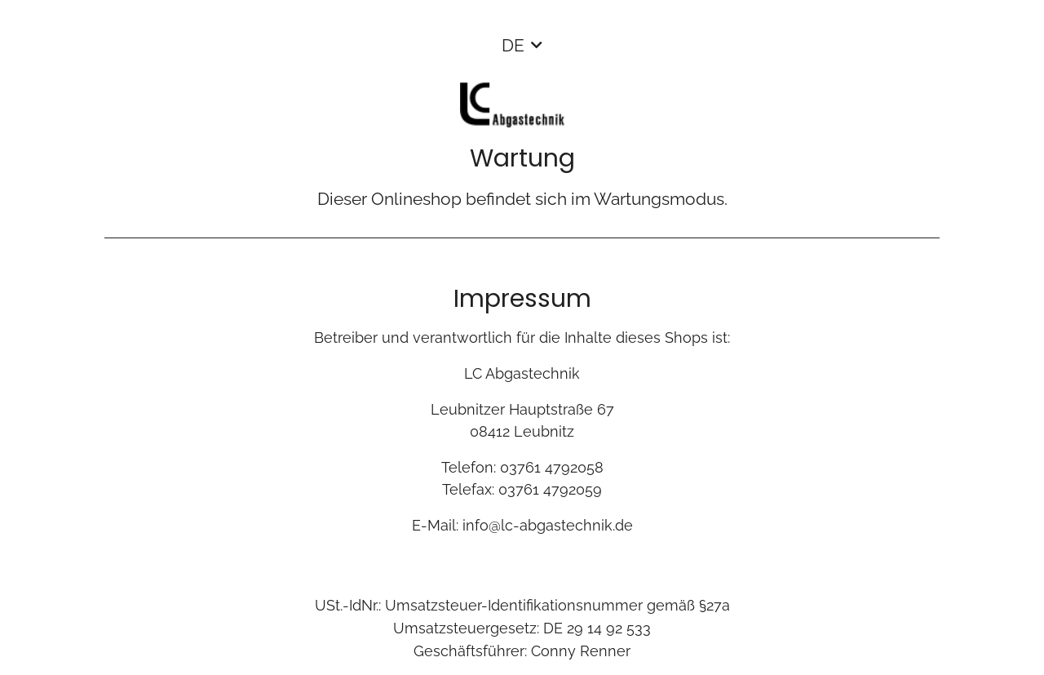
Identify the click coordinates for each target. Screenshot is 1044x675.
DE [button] (513, 45)
